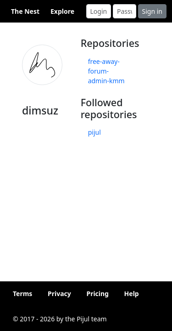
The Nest (25, 11)
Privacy (59, 293)
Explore (62, 11)
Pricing (97, 293)
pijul (94, 132)
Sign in (152, 11)
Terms (22, 293)
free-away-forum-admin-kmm (106, 71)
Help (131, 293)
